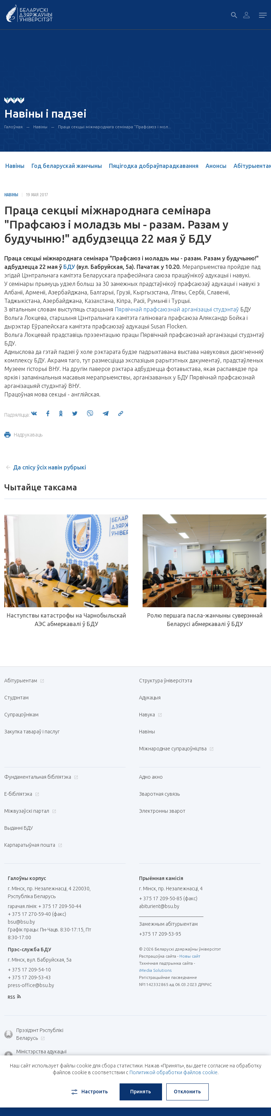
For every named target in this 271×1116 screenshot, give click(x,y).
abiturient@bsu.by (159, 906)
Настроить (89, 1092)
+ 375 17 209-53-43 (29, 977)
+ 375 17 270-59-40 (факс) (37, 914)
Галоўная (13, 126)
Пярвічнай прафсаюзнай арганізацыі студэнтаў (177, 309)
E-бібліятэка (21, 794)
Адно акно (151, 777)
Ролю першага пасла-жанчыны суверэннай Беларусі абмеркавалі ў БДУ (205, 619)
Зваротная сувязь (159, 794)
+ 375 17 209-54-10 (29, 970)
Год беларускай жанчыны (66, 166)
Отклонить (187, 1091)
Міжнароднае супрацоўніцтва (175, 748)
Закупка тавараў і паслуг (31, 731)
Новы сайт (189, 956)
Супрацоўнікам (21, 714)
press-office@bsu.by (31, 985)
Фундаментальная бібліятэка (40, 777)
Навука (149, 714)
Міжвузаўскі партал (29, 811)
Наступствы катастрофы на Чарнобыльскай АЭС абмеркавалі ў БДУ (66, 619)
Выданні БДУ (18, 828)
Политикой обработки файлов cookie (173, 1072)
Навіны (40, 126)
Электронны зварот (162, 811)
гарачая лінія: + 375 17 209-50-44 (44, 906)
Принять (140, 1091)
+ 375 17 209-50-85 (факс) (168, 898)
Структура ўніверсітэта (165, 680)
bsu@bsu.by (21, 922)
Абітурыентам (23, 680)
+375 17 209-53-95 (160, 934)
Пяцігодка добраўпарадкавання (153, 166)
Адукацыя (150, 697)
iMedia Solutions (155, 970)
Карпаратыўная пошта (32, 845)
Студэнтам (16, 697)
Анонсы (216, 166)
